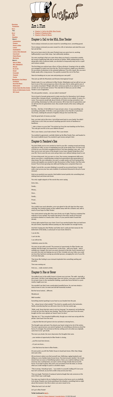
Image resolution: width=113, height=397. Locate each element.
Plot (13, 35)
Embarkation (17, 41)
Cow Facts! (16, 54)
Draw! (15, 71)
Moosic (15, 66)
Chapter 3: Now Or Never (43, 35)
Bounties (15, 37)
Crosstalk (16, 73)
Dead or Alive (17, 45)
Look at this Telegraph (19, 51)
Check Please (17, 56)
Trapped (15, 75)
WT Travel (16, 92)
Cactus (15, 77)
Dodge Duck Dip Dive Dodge (21, 88)
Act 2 (13, 33)
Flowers (15, 43)
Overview (15, 24)
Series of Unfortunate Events (21, 90)
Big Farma (16, 58)
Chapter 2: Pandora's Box (43, 33)
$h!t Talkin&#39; (18, 64)
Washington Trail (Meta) (19, 79)
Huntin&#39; (17, 49)
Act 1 (13, 28)
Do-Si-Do (16, 68)
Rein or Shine (17, 62)
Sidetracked (16, 85)
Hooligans (16, 81)
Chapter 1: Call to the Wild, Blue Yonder (48, 31)
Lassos (15, 47)
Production (15, 26)
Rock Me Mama (17, 83)
